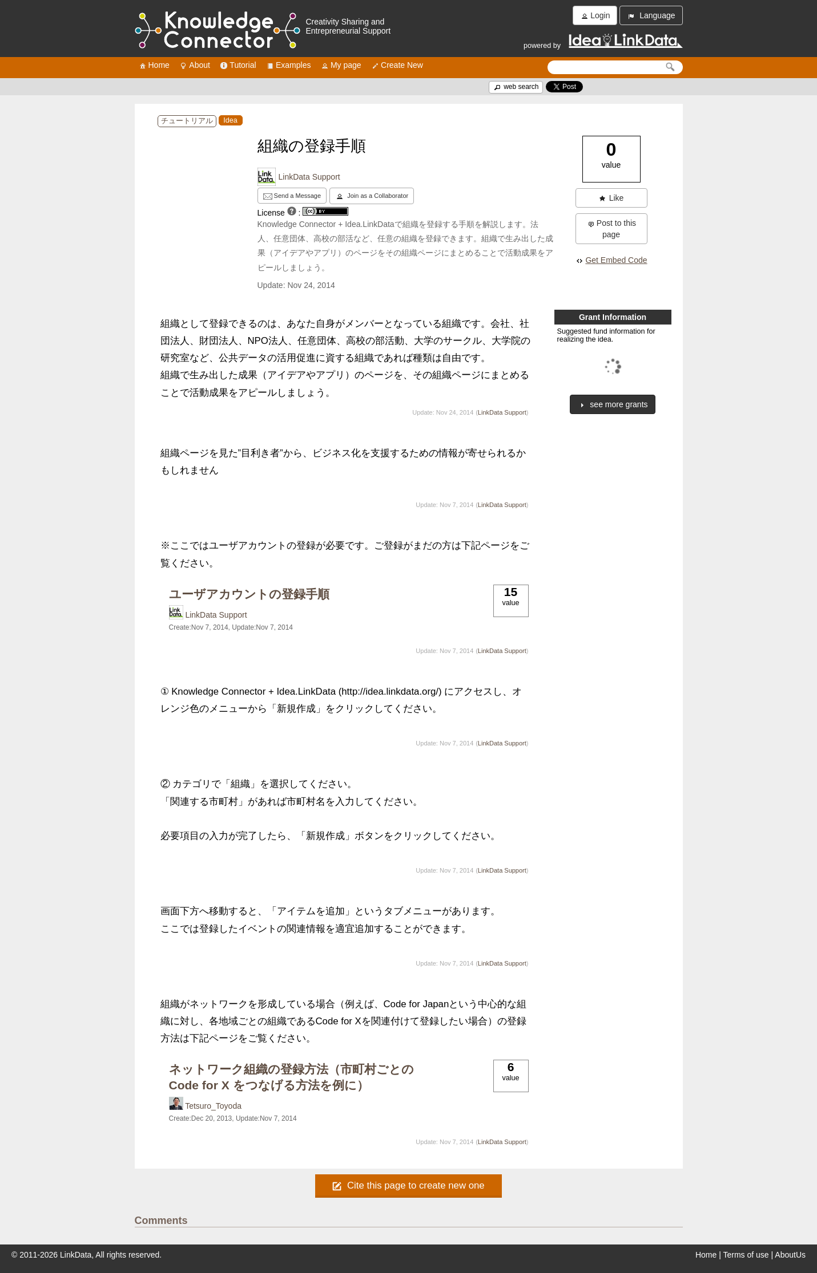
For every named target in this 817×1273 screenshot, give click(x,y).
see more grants (612, 405)
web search (516, 87)
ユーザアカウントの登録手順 (249, 594)
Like (611, 198)
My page (340, 65)
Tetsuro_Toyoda (213, 1105)
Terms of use (746, 1254)
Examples (288, 65)
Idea (230, 120)
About (194, 65)
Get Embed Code (611, 260)
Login (595, 16)
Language (651, 16)
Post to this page (611, 228)
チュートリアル (187, 121)
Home (154, 65)
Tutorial (237, 65)
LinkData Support (309, 176)
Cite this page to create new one (408, 1185)
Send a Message (292, 196)
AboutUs (790, 1254)
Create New (397, 65)
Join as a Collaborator (371, 196)
